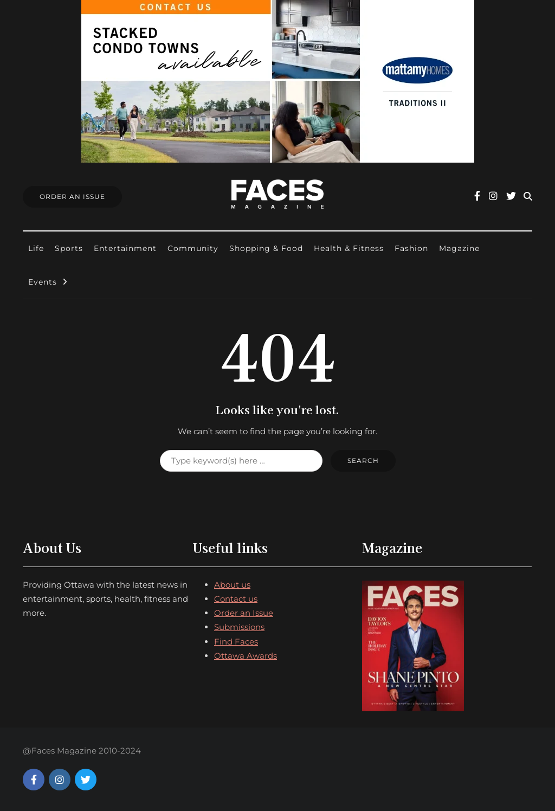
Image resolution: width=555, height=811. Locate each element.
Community (192, 248)
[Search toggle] (528, 196)
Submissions (239, 627)
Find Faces (236, 641)
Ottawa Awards (245, 656)
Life (36, 248)
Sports (69, 248)
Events (42, 282)
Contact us (235, 599)
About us (232, 585)
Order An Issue (72, 196)
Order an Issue (243, 613)
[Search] (241, 461)
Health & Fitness (349, 248)
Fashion (411, 248)
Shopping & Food (266, 248)
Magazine (459, 248)
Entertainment (125, 248)
